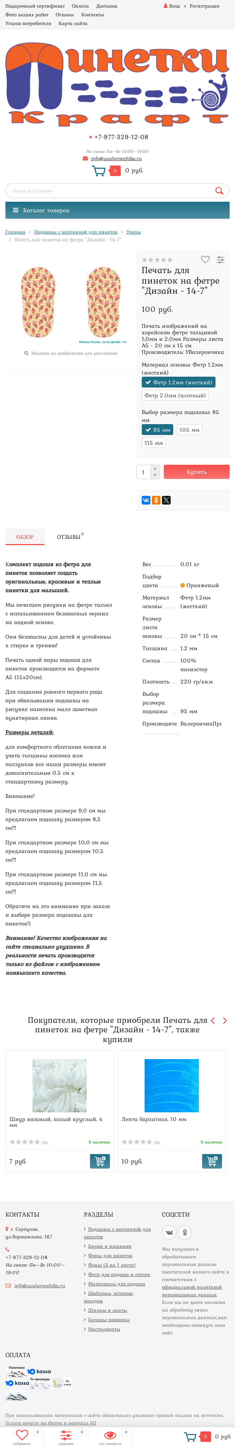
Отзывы (65, 14)
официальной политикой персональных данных (192, 1290)
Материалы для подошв (116, 1283)
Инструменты (104, 1329)
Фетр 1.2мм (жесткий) (183, 382)
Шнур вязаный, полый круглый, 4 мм (56, 1121)
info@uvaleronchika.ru (116, 158)
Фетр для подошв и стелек (119, 1274)
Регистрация (204, 5)
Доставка (107, 5)
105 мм (190, 429)
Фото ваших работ (26, 14)
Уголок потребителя (28, 23)
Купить (197, 471)
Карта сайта (73, 23)
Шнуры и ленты (107, 1310)
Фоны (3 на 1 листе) (112, 1264)
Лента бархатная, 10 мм (154, 1118)
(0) (28, 1142)
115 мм (154, 442)
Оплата (80, 5)
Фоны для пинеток (110, 1255)
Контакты (92, 14)
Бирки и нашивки (110, 1246)
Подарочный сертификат (35, 5)
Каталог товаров (41, 210)
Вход (172, 5)
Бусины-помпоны (109, 1319)
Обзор (25, 536)
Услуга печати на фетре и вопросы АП (50, 1422)
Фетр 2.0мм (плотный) (175, 395)
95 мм (161, 429)
